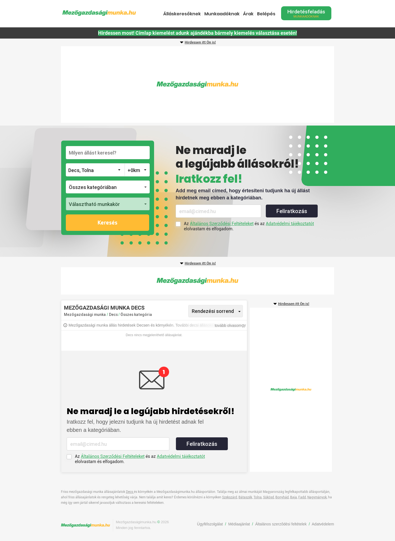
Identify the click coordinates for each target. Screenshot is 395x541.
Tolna (257, 497)
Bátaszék (245, 497)
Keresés (107, 223)
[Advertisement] (197, 84)
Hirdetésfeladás (306, 13)
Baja (293, 497)
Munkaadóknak (222, 14)
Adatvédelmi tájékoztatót (290, 223)
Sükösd (268, 497)
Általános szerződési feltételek (280, 524)
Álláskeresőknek (182, 14)
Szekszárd (229, 497)
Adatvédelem (323, 524)
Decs (114, 314)
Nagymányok (317, 497)
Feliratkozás (291, 211)
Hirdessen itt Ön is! (200, 42)
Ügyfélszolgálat (210, 524)
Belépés (266, 14)
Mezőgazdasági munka (85, 314)
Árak (248, 14)
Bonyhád (282, 497)
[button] (108, 187)
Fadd (302, 497)
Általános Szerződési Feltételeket (221, 223)
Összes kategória (136, 314)
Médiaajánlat (239, 524)
